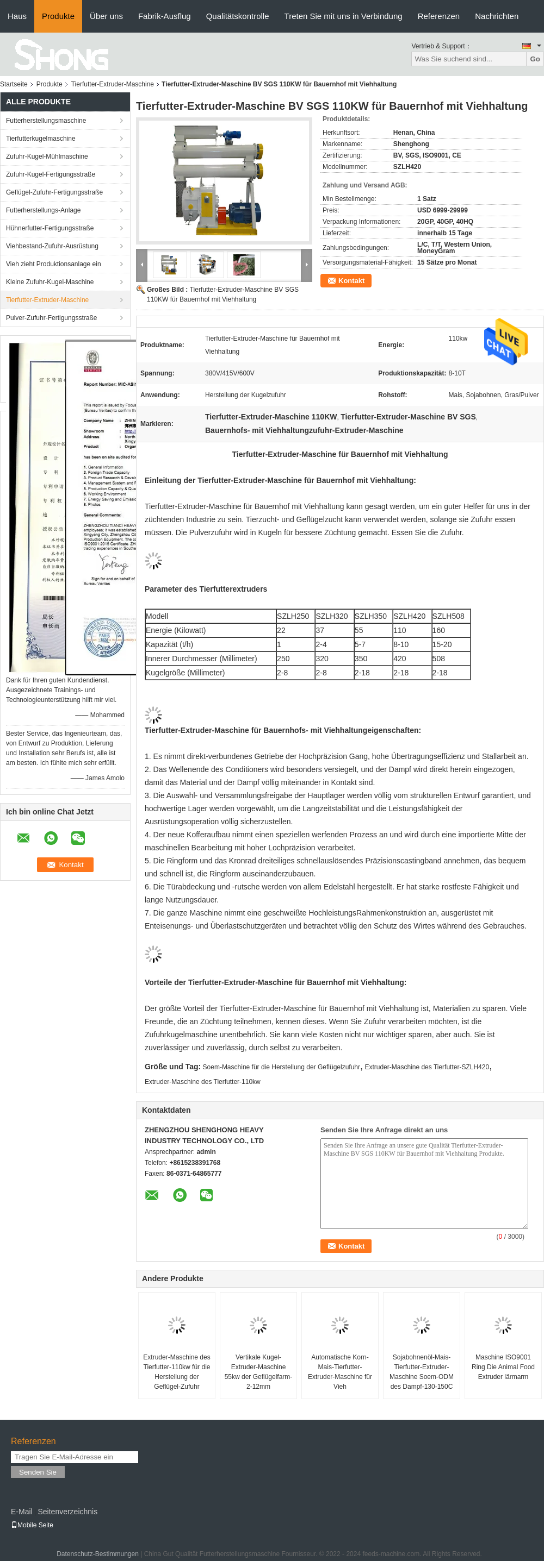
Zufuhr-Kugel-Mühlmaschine (47, 156)
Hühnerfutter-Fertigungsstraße (50, 228)
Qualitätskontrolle (237, 16)
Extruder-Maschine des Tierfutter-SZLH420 (426, 1067)
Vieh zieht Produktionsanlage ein (53, 264)
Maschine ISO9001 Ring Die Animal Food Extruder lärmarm (503, 1367)
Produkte (58, 16)
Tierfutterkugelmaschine (41, 138)
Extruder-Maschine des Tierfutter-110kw (203, 1082)
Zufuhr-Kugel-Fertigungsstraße (50, 174)
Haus (17, 16)
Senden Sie (38, 1472)
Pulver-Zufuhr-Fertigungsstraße (51, 318)
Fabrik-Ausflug (164, 16)
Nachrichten (496, 16)
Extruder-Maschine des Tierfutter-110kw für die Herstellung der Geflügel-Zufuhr (176, 1371)
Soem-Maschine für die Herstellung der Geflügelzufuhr (281, 1067)
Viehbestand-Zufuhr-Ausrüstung (52, 246)
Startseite (14, 84)
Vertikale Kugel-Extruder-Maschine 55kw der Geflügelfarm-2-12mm (259, 1371)
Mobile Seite (32, 1525)
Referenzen (439, 16)
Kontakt (351, 281)
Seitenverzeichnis (67, 1511)
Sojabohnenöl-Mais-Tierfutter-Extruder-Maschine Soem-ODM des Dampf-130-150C (422, 1371)
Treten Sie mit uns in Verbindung (344, 16)
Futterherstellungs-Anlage (43, 210)
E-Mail (22, 1511)
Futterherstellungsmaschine (46, 120)
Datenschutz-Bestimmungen (98, 1554)
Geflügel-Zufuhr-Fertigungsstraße (54, 192)
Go (535, 59)
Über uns (106, 16)
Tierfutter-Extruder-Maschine (112, 84)
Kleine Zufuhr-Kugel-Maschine (50, 282)
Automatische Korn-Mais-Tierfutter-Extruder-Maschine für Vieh (340, 1371)
